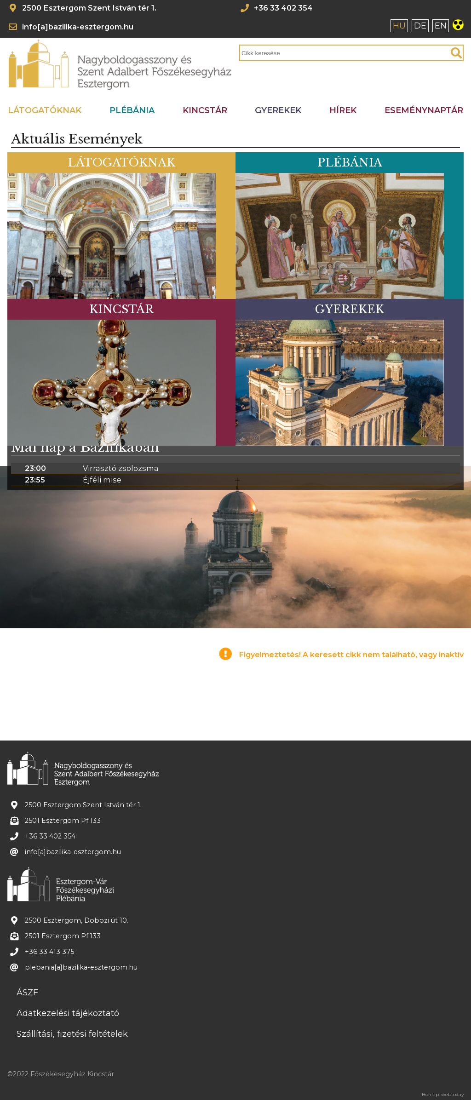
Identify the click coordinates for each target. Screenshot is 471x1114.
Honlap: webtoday (443, 1094)
